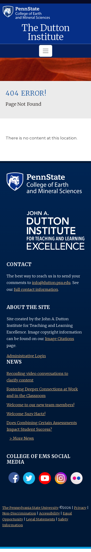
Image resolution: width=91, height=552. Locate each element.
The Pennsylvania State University (30, 508)
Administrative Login (26, 355)
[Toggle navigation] (45, 51)
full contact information (36, 289)
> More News (21, 438)
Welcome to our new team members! (40, 404)
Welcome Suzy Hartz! (26, 413)
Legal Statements (40, 519)
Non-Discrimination (19, 513)
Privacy (80, 508)
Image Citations (59, 338)
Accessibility (49, 513)
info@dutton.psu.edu (51, 282)
